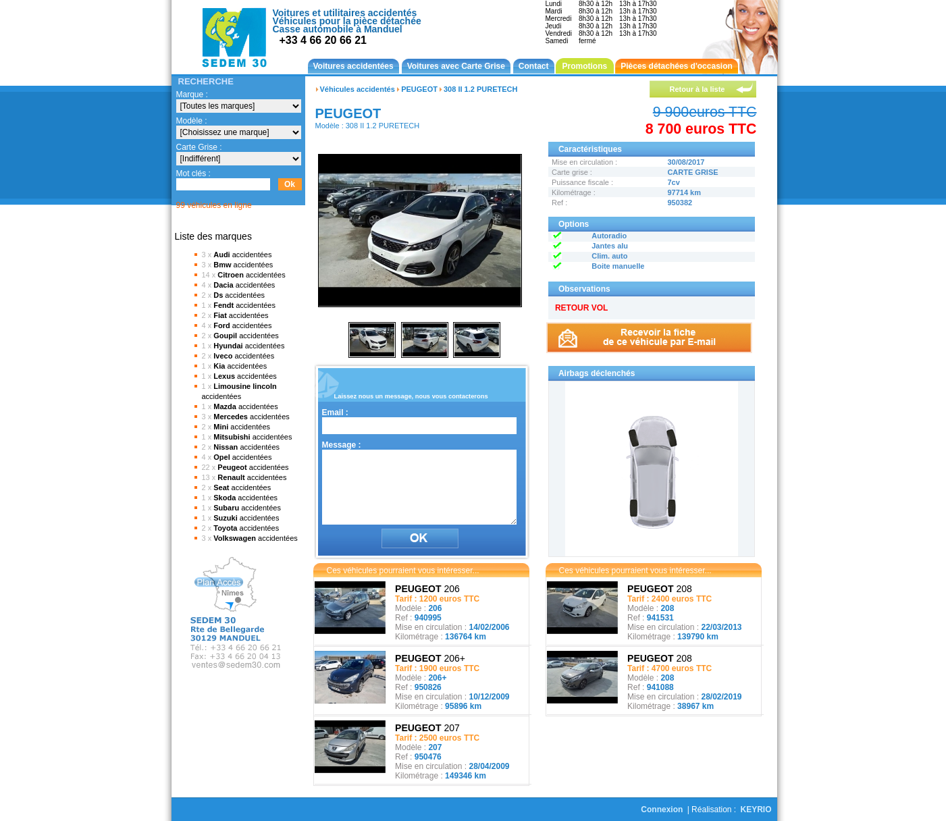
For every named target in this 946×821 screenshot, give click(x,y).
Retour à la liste (697, 89)
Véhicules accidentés (357, 89)
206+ (430, 658)
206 (427, 588)
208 (659, 588)
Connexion (662, 809)
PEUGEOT (419, 89)
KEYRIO (755, 809)
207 (427, 727)
